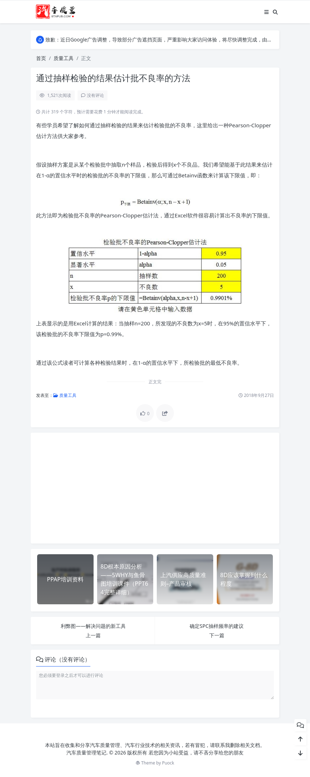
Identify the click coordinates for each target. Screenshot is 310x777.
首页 (41, 58)
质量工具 (64, 58)
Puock (168, 763)
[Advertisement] (155, 488)
